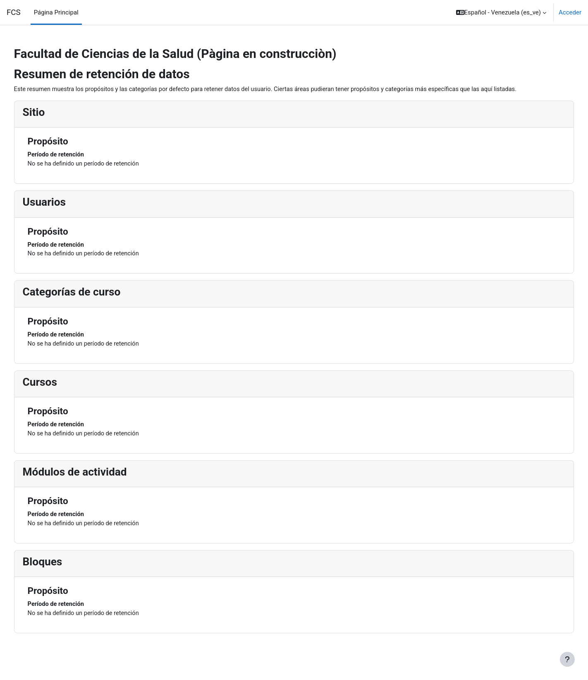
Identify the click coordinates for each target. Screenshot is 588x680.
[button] (501, 12)
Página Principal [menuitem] (56, 12)
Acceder (570, 12)
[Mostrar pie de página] (567, 659)
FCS (14, 12)
